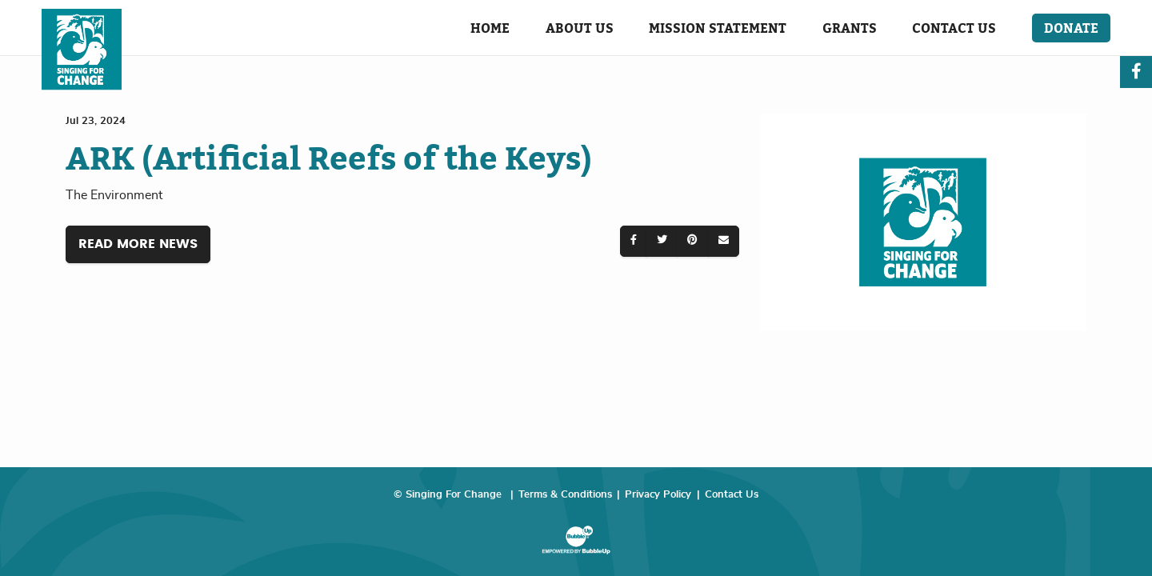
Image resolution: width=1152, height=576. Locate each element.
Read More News (138, 244)
